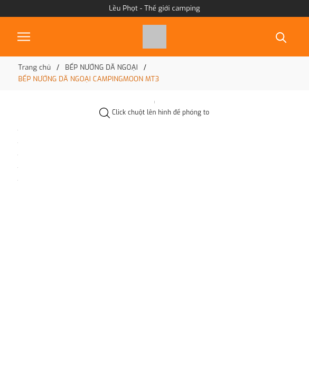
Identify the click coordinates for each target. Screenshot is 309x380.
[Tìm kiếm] (281, 36)
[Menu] (23, 36)
